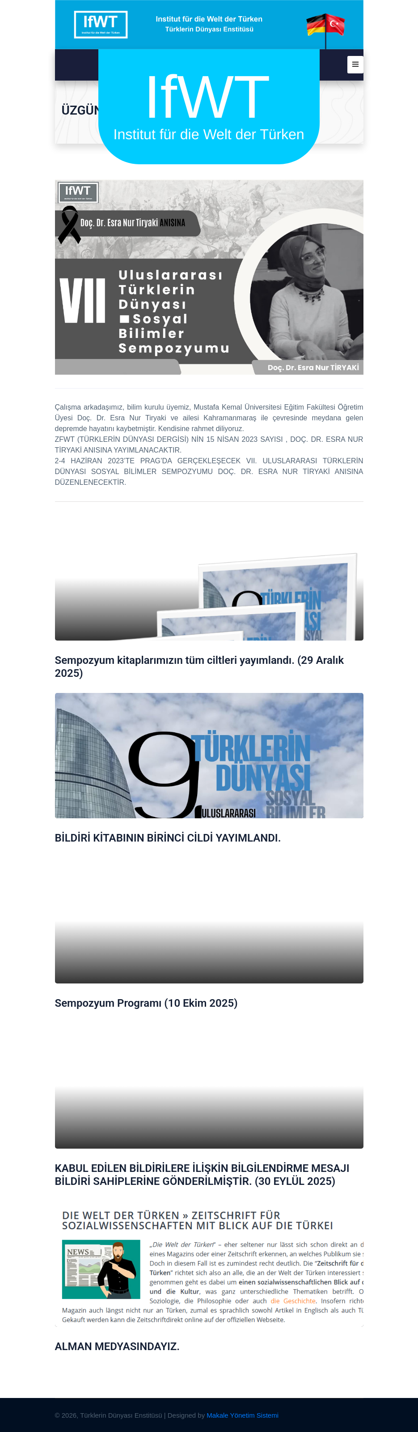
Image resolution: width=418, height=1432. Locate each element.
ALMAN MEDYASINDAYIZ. (117, 1346)
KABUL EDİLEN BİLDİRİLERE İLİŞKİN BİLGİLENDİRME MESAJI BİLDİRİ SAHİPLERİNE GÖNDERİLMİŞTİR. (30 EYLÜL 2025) (202, 1175)
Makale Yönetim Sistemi (243, 1415)
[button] (355, 64)
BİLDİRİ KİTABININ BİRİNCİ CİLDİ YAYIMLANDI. (168, 838)
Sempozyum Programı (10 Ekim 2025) (146, 1003)
